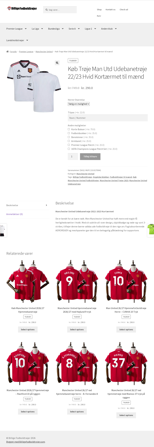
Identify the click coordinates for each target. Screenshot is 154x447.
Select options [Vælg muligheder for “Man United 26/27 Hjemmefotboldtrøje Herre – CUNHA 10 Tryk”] (126, 329)
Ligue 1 (88, 28)
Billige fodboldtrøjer (82, 177)
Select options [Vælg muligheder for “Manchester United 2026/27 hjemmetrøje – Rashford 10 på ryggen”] (28, 411)
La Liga (35, 28)
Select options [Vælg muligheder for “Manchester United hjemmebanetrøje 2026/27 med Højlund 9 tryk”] (77, 329)
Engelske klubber (101, 177)
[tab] (27, 205)
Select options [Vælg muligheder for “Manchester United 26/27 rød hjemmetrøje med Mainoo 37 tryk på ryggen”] (126, 415)
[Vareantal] (73, 156)
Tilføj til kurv (90, 156)
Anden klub (107, 28)
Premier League (14, 28)
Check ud (124, 9)
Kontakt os (111, 9)
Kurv (99, 15)
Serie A (72, 28)
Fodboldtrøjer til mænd (121, 177)
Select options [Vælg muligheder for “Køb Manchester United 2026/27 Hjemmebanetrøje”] (28, 329)
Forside (13, 51)
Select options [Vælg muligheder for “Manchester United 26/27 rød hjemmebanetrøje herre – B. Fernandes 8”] (77, 411)
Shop (99, 9)
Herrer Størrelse (76, 99)
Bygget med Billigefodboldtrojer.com (25, 441)
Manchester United (44, 51)
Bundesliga (54, 28)
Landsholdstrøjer (15, 40)
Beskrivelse (12, 205)
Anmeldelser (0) (14, 214)
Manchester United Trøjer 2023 (114, 180)
